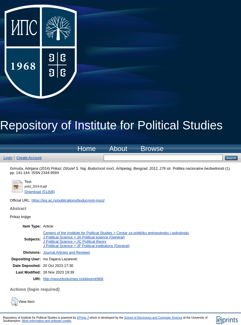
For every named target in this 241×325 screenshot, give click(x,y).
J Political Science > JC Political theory (74, 241)
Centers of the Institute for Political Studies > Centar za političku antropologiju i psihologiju (116, 233)
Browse (152, 148)
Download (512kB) (40, 192)
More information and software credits (46, 320)
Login (7, 158)
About (118, 148)
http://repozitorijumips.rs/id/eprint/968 (73, 279)
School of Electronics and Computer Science (153, 317)
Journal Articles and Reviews (66, 252)
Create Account (29, 158)
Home (86, 148)
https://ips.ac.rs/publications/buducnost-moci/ (68, 200)
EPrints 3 (83, 317)
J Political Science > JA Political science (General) (84, 237)
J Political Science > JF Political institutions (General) (86, 246)
